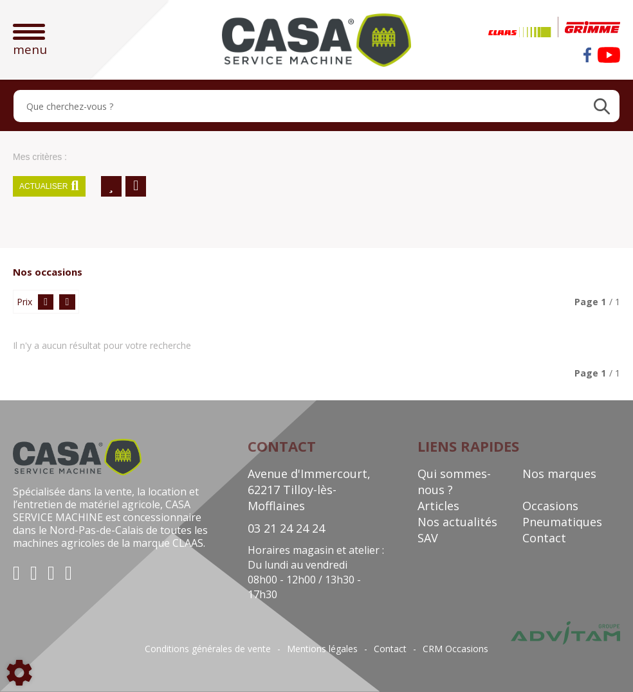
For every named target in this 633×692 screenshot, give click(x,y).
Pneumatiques (562, 521)
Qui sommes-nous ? (454, 481)
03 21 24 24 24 (286, 528)
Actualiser (49, 186)
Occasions (550, 505)
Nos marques (559, 473)
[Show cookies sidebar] (19, 673)
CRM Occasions (455, 648)
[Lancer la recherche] (601, 106)
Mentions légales (322, 648)
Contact (544, 538)
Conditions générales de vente (208, 648)
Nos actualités (457, 521)
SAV (427, 538)
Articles (438, 505)
